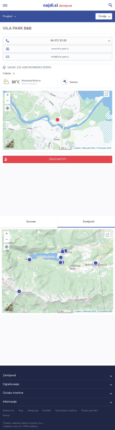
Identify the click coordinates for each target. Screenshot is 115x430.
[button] (7, 108)
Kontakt (47, 410)
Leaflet (77, 148)
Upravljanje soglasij (66, 410)
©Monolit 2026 (88, 148)
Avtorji (6, 415)
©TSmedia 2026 (103, 148)
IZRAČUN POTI (57, 159)
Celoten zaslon (106, 94)
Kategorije (33, 410)
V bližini (7, 73)
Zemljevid (86, 221)
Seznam (29, 221)
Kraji (21, 410)
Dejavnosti (8, 410)
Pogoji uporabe (89, 410)
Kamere (74, 82)
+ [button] (7, 95)
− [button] (7, 101)
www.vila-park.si (60, 48)
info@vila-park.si (60, 56)
